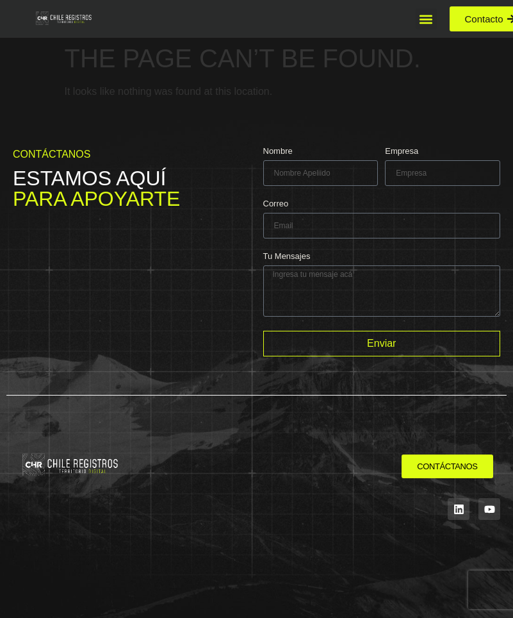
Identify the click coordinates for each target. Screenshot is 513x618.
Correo (276, 203)
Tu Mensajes (287, 256)
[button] (426, 18)
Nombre (278, 151)
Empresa (401, 151)
